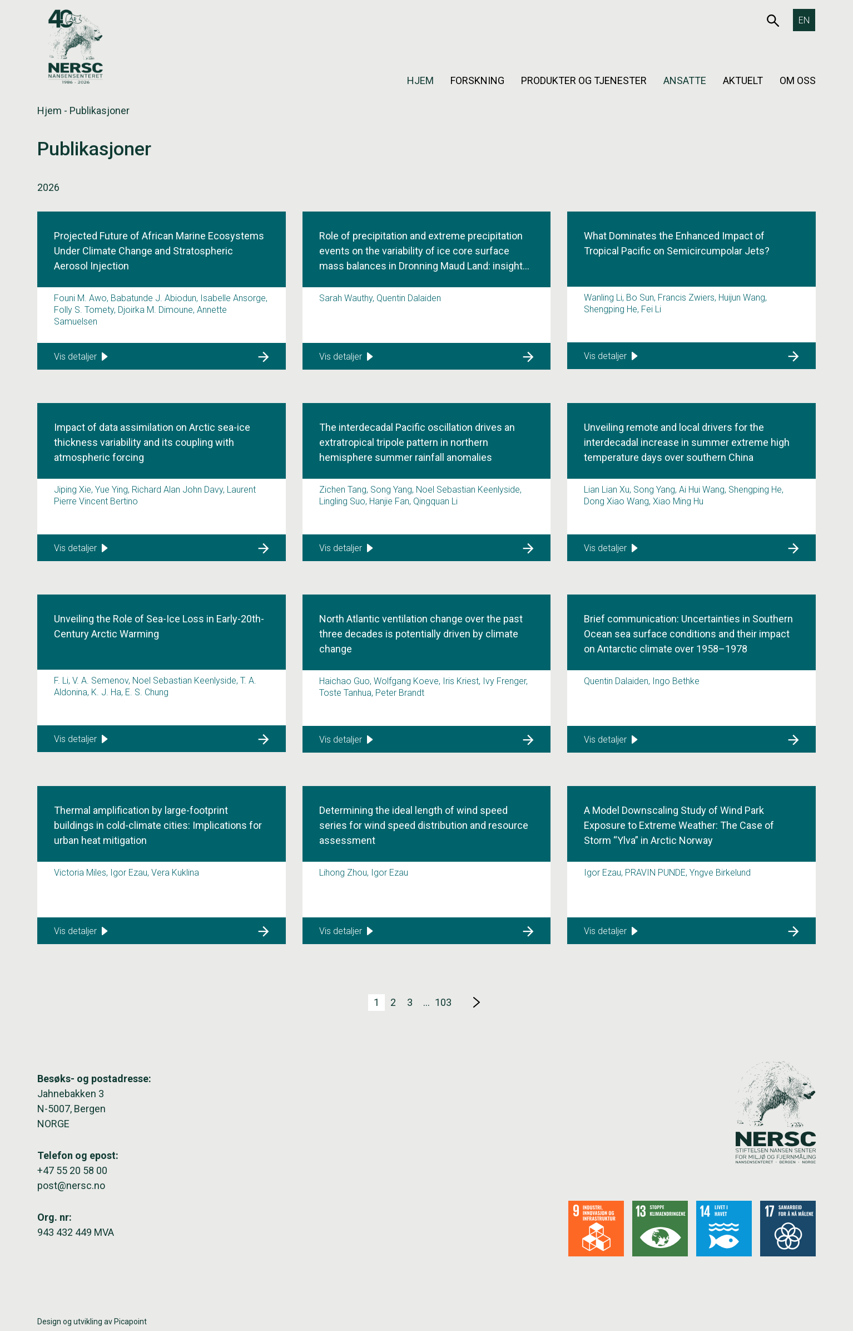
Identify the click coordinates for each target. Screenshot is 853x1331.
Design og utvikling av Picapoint (92, 1321)
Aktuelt (743, 80)
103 (443, 1002)
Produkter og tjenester (584, 80)
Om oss (798, 80)
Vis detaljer (81, 356)
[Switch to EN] (804, 20)
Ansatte (684, 80)
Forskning (477, 80)
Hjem (420, 80)
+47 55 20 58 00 (72, 1170)
